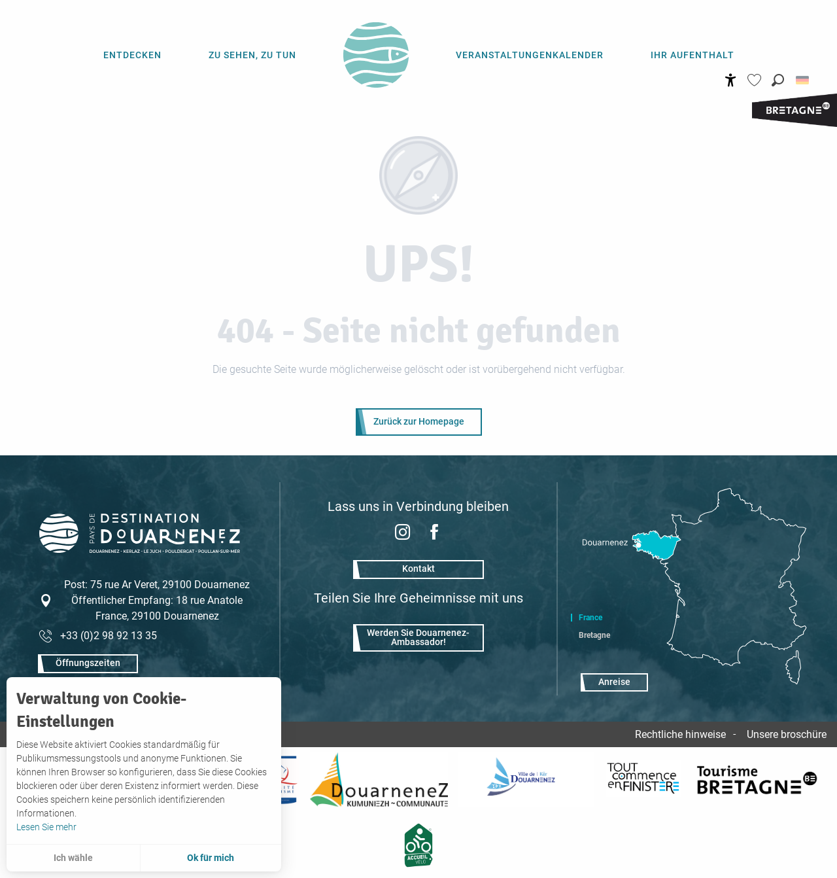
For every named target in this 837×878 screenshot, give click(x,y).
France (590, 618)
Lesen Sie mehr (46, 827)
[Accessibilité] (731, 80)
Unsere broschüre (787, 734)
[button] (777, 80)
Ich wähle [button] (73, 857)
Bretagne (594, 635)
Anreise (614, 682)
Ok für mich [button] (210, 857)
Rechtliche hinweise (680, 734)
